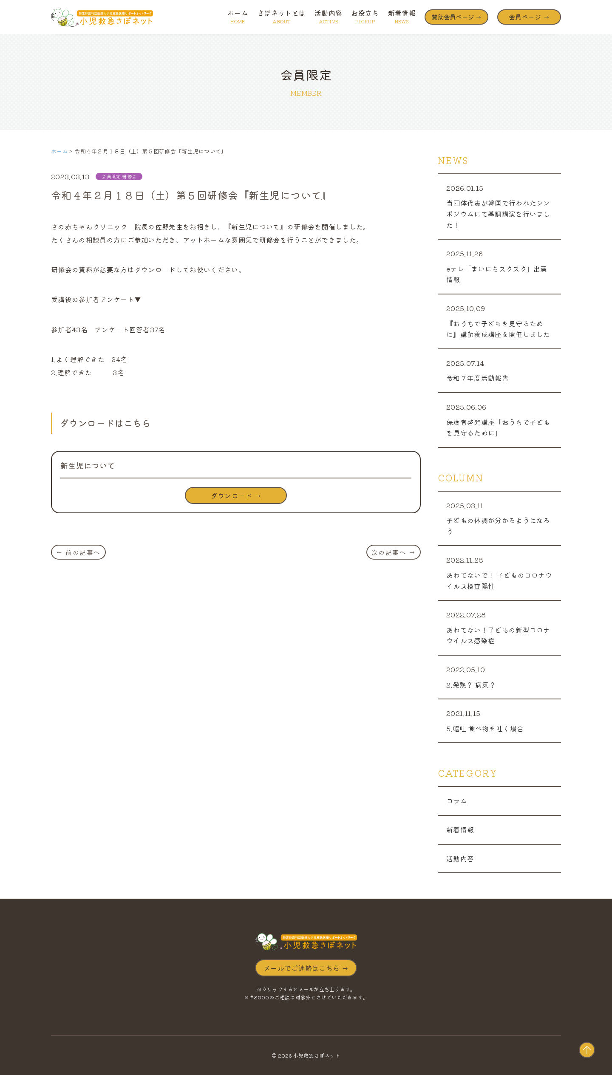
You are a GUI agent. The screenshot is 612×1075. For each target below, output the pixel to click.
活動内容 (328, 16)
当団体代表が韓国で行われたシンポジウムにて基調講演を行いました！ (498, 213)
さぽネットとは (281, 16)
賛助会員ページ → (456, 16)
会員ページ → (529, 16)
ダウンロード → (236, 495)
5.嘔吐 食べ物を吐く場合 (485, 728)
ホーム (237, 16)
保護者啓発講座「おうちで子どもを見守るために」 (498, 427)
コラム (456, 800)
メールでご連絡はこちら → (306, 968)
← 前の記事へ (78, 552)
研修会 (129, 176)
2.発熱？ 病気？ (471, 684)
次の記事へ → (393, 552)
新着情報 (402, 16)
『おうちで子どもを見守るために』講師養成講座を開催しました (498, 328)
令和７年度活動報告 (477, 378)
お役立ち (365, 16)
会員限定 (111, 176)
